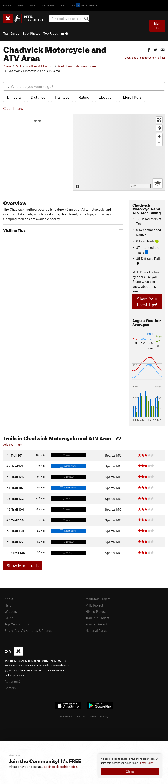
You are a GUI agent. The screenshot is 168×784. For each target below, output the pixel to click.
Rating (84, 97)
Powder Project (96, 624)
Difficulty (14, 97)
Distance (38, 97)
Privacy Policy (146, 763)
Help (8, 605)
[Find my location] (159, 128)
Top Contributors (17, 624)
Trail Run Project (97, 618)
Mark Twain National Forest (78, 66)
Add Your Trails (12, 444)
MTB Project (94, 605)
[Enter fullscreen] (159, 120)
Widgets (11, 611)
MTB (20, 5)
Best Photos (31, 33)
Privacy (104, 716)
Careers (10, 688)
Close (130, 771)
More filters (132, 97)
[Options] (157, 183)
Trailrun (48, 5)
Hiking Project (96, 611)
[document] (130, 766)
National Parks (96, 630)
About (9, 599)
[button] (149, 49)
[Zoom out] (159, 143)
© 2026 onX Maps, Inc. (73, 716)
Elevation (106, 97)
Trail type (62, 97)
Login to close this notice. (61, 766)
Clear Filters (13, 108)
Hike (33, 5)
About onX (12, 681)
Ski (63, 5)
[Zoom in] (159, 136)
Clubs (9, 618)
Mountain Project (98, 599)
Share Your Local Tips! (147, 301)
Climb (7, 5)
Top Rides (50, 33)
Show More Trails (22, 565)
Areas (7, 66)
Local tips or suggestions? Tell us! (145, 57)
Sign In (157, 26)
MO (18, 66)
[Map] (119, 152)
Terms (93, 716)
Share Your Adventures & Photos (28, 630)
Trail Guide (11, 33)
